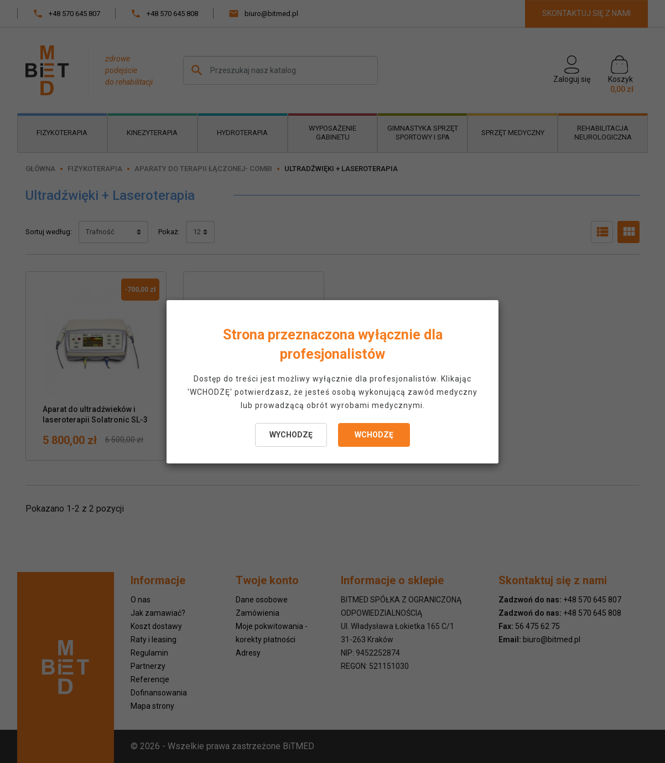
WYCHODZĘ (291, 434)
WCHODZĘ (374, 434)
